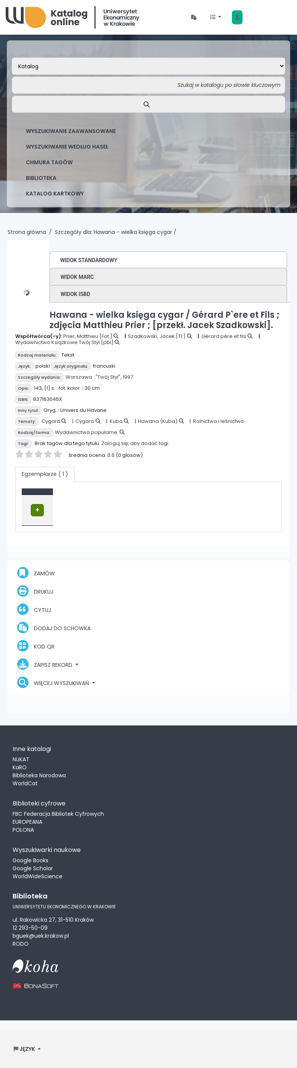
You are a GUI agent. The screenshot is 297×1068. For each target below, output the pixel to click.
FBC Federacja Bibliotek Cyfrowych (58, 813)
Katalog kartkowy (55, 193)
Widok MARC (77, 277)
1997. (128, 377)
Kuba (116, 421)
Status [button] (215, 495)
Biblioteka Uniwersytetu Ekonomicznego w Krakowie (72, 17)
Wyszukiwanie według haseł (67, 147)
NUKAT (21, 759)
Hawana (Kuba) (157, 421)
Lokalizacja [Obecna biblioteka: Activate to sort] (129, 495)
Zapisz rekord (45, 663)
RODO (21, 943)
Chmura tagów (49, 162)
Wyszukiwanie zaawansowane (71, 131)
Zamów (36, 572)
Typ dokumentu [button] (48, 495)
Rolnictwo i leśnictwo (218, 421)
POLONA (23, 829)
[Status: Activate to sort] (221, 495)
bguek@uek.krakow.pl (41, 935)
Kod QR (35, 645)
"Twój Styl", (108, 377)
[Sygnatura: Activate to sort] (180, 495)
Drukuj (35, 590)
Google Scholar (33, 868)
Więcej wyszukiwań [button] (54, 682)
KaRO (20, 767)
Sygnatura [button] (175, 495)
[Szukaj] (148, 104)
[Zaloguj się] (237, 17)
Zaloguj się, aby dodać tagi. (135, 443)
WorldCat (25, 783)
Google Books (30, 860)
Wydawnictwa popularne (86, 432)
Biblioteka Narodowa (39, 775)
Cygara (51, 421)
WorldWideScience (37, 876)
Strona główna (27, 232)
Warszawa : (79, 377)
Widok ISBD (75, 294)
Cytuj (34, 609)
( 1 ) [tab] (45, 474)
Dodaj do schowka (54, 627)
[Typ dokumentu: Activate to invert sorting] (66, 495)
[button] (194, 17)
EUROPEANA (27, 821)
